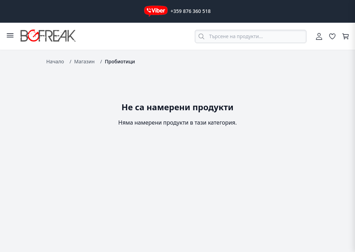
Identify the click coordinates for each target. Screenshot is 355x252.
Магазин (84, 61)
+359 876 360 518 (190, 11)
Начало (55, 61)
